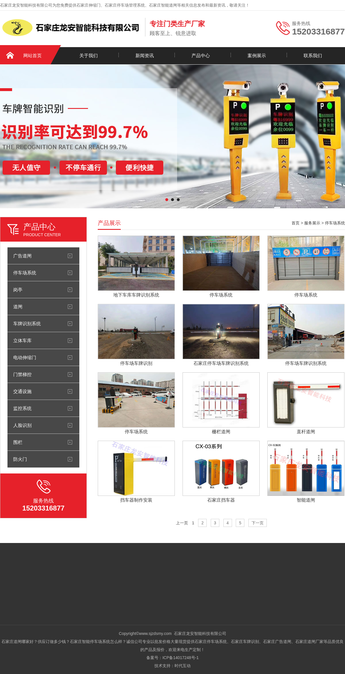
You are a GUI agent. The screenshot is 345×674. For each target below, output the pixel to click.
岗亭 (17, 289)
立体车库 (22, 340)
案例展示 (257, 55)
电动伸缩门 (24, 357)
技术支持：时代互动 (172, 665)
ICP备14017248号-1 (180, 657)
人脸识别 (22, 425)
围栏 (17, 442)
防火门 (20, 459)
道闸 (17, 306)
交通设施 (22, 391)
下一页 (258, 523)
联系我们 (313, 55)
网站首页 (32, 55)
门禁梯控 (22, 374)
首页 (296, 223)
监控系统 (22, 408)
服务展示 (312, 223)
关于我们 (88, 55)
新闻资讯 (144, 55)
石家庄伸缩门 (88, 5)
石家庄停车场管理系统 (125, 5)
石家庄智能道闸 (163, 5)
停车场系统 (24, 272)
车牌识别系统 (27, 323)
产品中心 (200, 55)
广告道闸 (22, 255)
